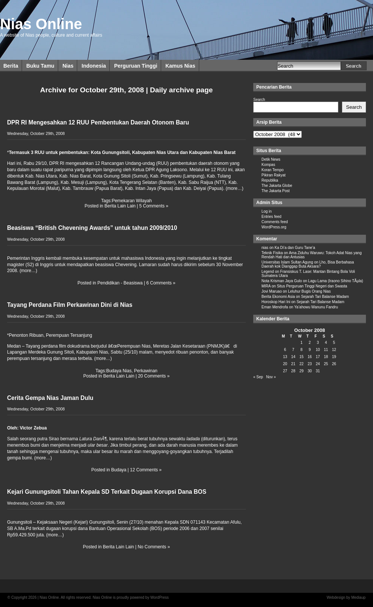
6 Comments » (160, 283)
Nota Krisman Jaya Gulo (281, 281)
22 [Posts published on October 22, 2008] (302, 364)
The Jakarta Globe (276, 186)
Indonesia (94, 66)
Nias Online (41, 24)
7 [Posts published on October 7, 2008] (293, 350)
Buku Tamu (40, 66)
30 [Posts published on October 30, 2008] (310, 371)
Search (259, 100)
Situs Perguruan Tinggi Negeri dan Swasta (312, 286)
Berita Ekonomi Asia (278, 297)
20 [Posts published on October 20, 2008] (285, 364)
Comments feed (274, 222)
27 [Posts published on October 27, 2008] (285, 371)
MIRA (265, 286)
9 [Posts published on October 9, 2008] (309, 350)
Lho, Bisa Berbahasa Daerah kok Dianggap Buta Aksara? (307, 264)
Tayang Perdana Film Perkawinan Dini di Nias (69, 305)
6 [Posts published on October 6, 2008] (285, 350)
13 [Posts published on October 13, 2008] (285, 357)
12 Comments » (146, 469)
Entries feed (271, 217)
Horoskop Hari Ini (275, 302)
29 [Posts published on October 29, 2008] (302, 371)
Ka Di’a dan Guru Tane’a (295, 248)
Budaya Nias (119, 370)
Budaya (118, 469)
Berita (10, 66)
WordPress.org (273, 227)
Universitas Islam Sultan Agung (287, 262)
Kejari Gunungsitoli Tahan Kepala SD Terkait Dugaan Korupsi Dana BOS (106, 492)
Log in (266, 211)
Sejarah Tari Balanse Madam (325, 297)
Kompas (268, 165)
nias (264, 248)
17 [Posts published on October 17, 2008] (318, 357)
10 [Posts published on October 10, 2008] (318, 350)
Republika (269, 180)
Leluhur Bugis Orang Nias (309, 291)
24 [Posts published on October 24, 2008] (318, 364)
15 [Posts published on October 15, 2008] (302, 357)
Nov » (271, 377)
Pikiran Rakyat (273, 175)
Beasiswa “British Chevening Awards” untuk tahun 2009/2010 (92, 228)
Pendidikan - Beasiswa (119, 283)
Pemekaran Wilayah (132, 200)
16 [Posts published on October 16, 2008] (310, 357)
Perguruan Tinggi (135, 66)
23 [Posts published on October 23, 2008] (310, 364)
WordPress (159, 597)
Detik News (270, 159)
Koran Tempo (272, 170)
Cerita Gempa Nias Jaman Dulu (50, 398)
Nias (67, 66)
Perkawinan (145, 370)
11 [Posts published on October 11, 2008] (326, 350)
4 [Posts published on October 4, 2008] (326, 343)
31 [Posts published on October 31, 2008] (318, 371)
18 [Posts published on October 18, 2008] (326, 357)
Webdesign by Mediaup (346, 597)
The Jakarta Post (275, 191)
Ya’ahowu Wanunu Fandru (316, 307)
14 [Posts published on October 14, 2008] (293, 357)
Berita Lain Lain (119, 206)
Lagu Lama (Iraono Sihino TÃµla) (335, 281)
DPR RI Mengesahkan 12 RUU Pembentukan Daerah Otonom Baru (98, 122)
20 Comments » (154, 376)
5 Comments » (153, 206)
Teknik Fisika (272, 253)
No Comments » (154, 546)
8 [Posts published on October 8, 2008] (301, 350)
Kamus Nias (180, 66)
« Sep (258, 377)
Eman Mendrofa (274, 307)
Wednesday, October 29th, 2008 (36, 133)
